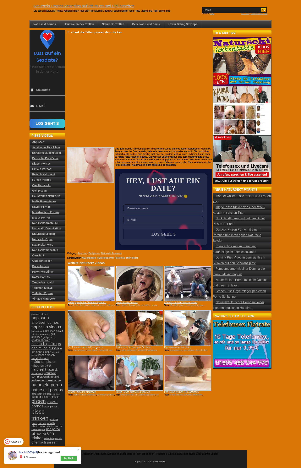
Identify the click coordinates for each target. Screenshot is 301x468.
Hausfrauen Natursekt (46, 196)
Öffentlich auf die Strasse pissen (180, 302)
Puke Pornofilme (42, 271)
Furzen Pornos (41, 179)
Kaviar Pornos (41, 206)
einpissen (91, 395)
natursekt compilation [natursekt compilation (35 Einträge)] (43, 375)
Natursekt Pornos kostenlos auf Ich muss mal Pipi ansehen (84, 6)
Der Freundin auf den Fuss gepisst (85, 347)
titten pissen (132, 258)
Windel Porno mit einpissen (82, 392)
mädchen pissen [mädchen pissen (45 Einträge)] (43, 362)
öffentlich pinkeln (178, 305)
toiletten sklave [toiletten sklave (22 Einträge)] (38, 426)
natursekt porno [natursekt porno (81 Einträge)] (46, 384)
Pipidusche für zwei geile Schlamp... (134, 347)
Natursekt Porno (42, 244)
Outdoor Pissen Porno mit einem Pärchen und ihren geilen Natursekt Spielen (237, 235)
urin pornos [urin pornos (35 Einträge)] (39, 433)
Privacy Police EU (157, 461)
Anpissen (82, 253)
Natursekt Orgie (42, 239)
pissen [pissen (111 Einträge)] (38, 401)
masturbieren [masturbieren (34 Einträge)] (39, 358)
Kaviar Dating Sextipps (182, 24)
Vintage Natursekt (43, 298)
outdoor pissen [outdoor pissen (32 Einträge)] (40, 396)
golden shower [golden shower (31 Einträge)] (40, 340)
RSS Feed (245, 14)
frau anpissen (89, 258)
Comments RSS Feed (258, 14)
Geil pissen (94, 253)
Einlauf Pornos (41, 169)
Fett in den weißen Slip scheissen (181, 392)
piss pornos (192, 305)
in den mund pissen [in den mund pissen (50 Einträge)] (46, 346)
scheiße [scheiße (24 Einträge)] (51, 423)
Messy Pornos (41, 217)
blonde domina (128, 305)
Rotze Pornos (41, 277)
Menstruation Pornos (45, 212)
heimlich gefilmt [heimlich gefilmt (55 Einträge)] (44, 344)
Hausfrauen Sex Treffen (79, 24)
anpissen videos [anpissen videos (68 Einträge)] (46, 327)
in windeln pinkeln (105, 395)
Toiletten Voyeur (42, 293)
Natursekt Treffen (113, 24)
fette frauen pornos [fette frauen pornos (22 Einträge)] (40, 334)
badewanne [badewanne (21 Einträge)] (36, 331)
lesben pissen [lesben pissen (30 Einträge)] (46, 354)
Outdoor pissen (42, 260)
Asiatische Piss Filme (46, 147)
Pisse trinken (40, 266)
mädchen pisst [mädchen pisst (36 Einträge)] (41, 365)
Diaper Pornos (41, 163)
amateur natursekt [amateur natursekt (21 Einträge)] (40, 314)
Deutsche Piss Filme (45, 158)
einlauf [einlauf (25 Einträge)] (59, 331)
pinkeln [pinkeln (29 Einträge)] (55, 396)
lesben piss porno (147, 395)
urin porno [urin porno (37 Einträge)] (53, 429)
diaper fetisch (79, 395)
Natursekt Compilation (46, 228)
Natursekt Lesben (43, 233)
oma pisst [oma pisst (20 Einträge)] (55, 394)
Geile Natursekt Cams (146, 24)
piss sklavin (189, 350)
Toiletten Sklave (42, 287)
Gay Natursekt (41, 185)
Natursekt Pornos (44, 24)
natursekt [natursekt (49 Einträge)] (38, 369)
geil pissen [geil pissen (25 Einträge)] (48, 337)
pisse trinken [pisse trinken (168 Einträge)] (39, 414)
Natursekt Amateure (111, 253)
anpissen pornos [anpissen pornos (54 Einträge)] (45, 322)
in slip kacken (176, 395)
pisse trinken (202, 350)
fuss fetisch (92, 350)
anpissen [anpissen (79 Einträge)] (40, 317)
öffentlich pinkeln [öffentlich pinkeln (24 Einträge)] (53, 438)
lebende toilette (144, 305)
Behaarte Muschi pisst (46, 152)
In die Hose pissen (44, 201)
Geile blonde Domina (127, 302)
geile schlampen (129, 350)
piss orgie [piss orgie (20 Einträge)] (53, 419)
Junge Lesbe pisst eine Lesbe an (133, 392)
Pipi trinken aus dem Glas (177, 347)
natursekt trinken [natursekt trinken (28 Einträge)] (41, 393)
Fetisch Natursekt (43, 174)
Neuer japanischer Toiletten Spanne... (87, 302)
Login (212, 14)
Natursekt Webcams (45, 250)
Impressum (140, 461)
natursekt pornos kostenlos (111, 258)
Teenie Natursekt (43, 282)
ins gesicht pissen (81, 305)
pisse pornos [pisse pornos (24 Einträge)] (50, 406)
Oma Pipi (38, 255)
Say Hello (68, 458)
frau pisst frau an (129, 395)
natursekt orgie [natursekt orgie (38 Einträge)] (50, 380)
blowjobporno (176, 350)
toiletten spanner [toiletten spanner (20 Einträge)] (54, 426)
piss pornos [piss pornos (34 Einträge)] (39, 423)
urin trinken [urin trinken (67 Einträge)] (42, 435)
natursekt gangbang (147, 350)
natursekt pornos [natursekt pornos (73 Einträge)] (47, 389)
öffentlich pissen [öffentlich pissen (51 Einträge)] (44, 442)
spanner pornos (98, 305)
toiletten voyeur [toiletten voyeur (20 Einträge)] (38, 429)
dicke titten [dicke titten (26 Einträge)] (49, 330)
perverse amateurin (193, 395)
